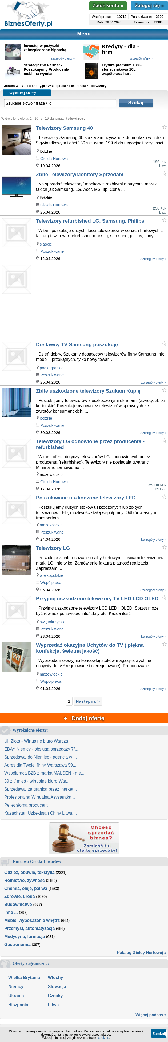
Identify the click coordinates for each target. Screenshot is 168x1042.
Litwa (53, 1004)
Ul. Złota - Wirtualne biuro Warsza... (38, 741)
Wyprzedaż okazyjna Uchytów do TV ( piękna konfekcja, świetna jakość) (90, 648)
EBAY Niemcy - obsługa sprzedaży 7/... (41, 749)
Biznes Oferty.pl (33, 86)
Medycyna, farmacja (24, 936)
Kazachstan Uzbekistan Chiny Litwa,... (40, 813)
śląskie (46, 244)
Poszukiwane (52, 251)
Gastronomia (17, 944)
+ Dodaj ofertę (84, 718)
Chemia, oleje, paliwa (25, 888)
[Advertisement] (101, 300)
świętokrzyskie (53, 621)
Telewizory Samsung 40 (64, 128)
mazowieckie (51, 525)
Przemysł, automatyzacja (29, 928)
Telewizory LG (53, 548)
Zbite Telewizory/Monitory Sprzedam (79, 174)
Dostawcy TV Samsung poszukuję (77, 344)
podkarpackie (51, 367)
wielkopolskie (51, 575)
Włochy (55, 977)
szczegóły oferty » (63, 58)
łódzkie (46, 418)
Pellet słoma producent (26, 805)
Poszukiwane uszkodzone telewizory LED (86, 497)
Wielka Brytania (24, 977)
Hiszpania (18, 1004)
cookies (103, 1038)
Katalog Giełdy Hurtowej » (141, 952)
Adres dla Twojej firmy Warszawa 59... (40, 765)
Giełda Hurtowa (54, 158)
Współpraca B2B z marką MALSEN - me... (44, 773)
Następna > (88, 701)
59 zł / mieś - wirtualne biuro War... (37, 781)
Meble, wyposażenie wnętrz (32, 920)
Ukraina (16, 995)
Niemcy (15, 986)
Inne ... (11, 912)
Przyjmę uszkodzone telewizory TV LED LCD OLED (97, 598)
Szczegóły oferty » (153, 259)
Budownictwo (18, 904)
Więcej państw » (150, 1014)
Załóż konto (108, 5)
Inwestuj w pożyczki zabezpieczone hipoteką (45, 48)
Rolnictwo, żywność (24, 880)
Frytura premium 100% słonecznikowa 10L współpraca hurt (122, 69)
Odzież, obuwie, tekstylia (29, 872)
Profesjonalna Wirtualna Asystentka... (39, 797)
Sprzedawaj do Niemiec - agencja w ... (40, 757)
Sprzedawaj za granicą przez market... (40, 789)
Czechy (55, 995)
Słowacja (57, 986)
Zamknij (159, 1034)
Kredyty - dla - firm (120, 49)
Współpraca (50, 582)
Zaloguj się (149, 5)
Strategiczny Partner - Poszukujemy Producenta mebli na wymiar (46, 69)
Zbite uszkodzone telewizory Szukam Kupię (88, 391)
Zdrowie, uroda (19, 896)
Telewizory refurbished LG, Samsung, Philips (90, 221)
